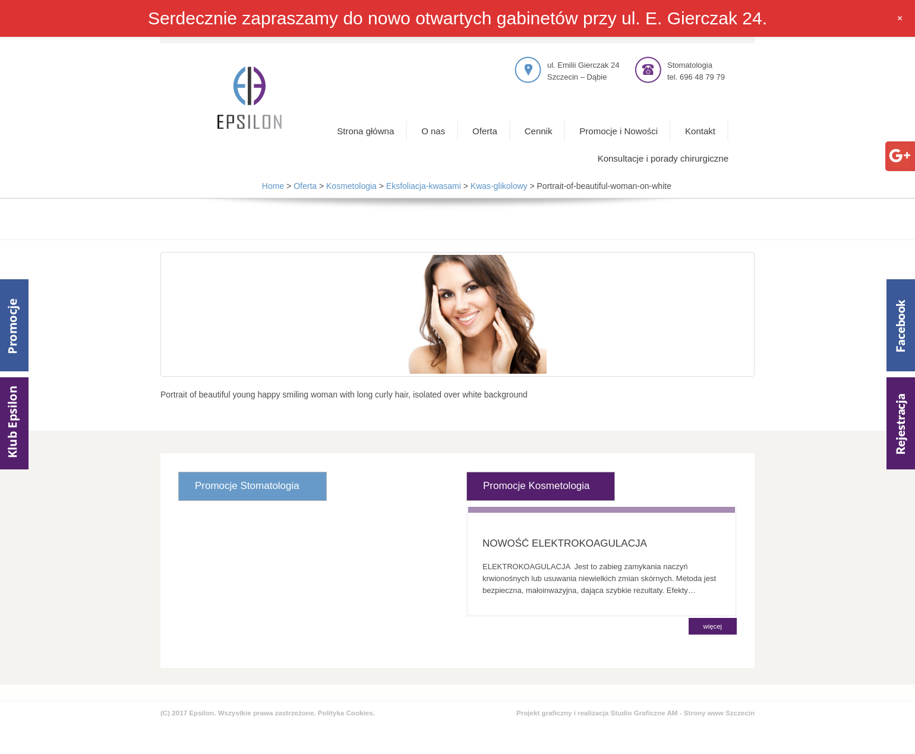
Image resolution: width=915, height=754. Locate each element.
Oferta (484, 131)
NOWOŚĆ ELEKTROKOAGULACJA (564, 543)
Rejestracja (900, 423)
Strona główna (365, 131)
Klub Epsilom (14, 423)
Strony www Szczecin (719, 713)
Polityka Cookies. (346, 713)
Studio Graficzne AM (644, 713)
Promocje (14, 325)
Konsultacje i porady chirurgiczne (663, 158)
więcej (712, 626)
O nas (433, 131)
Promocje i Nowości (618, 131)
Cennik (539, 131)
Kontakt (700, 131)
